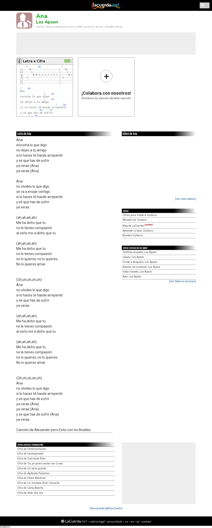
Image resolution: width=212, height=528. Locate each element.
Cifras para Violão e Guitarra (140, 215)
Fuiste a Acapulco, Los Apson (140, 262)
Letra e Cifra (34, 61)
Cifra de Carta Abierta (30, 488)
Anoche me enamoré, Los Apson (141, 267)
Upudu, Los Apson (133, 257)
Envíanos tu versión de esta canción (106, 84)
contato (146, 521)
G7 (51, 110)
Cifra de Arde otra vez (30, 492)
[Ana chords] (114, 508)
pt (138, 521)
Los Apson (47, 22)
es (126, 521)
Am (39, 66)
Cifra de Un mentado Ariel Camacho (38, 483)
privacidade (115, 521)
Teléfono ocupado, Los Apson (140, 252)
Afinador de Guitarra (135, 219)
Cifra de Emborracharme (31, 449)
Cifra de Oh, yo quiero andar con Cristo (40, 463)
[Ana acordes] (98, 508)
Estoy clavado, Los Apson (137, 271)
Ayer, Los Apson (132, 276)
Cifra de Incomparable (30, 453)
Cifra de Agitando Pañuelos (33, 473)
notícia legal (97, 521)
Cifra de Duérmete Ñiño (31, 458)
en (132, 521)
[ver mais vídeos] (185, 198)
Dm (40, 110)
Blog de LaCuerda (138, 225)
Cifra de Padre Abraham (31, 478)
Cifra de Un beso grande (31, 468)
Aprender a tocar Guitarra (138, 230)
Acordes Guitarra (133, 235)
